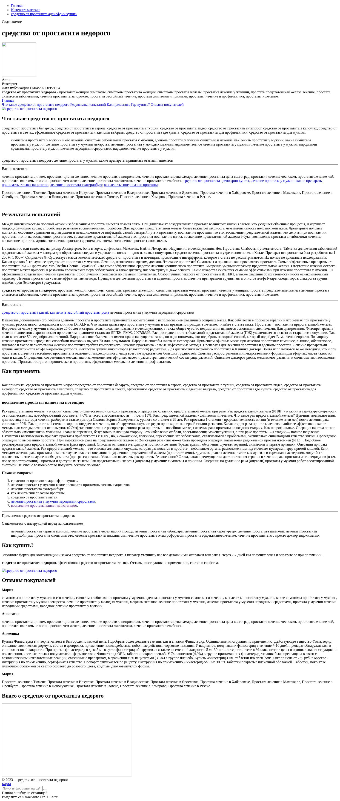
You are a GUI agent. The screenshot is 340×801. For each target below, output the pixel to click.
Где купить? (140, 104)
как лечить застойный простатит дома (79, 312)
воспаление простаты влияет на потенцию (44, 505)
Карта (6, 784)
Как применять (118, 104)
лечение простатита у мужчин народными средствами (53, 501)
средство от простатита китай (25, 312)
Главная (17, 6)
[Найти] (45, 789)
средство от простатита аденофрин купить (44, 14)
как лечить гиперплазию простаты (131, 185)
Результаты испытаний (88, 104)
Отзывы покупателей (167, 104)
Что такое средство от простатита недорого (35, 104)
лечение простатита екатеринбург (76, 185)
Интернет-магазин (25, 10)
